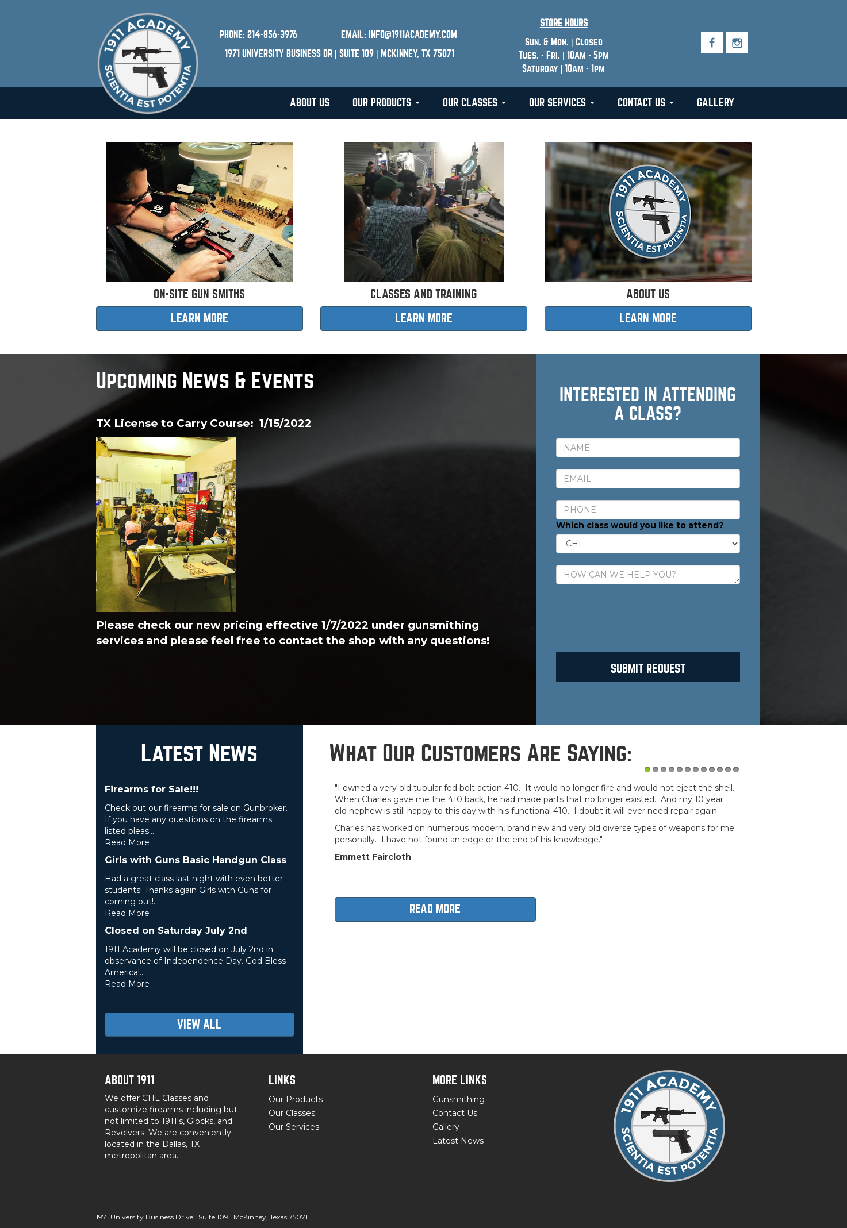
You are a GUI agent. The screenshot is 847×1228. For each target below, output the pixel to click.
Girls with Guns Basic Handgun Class (195, 859)
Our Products (386, 102)
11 (728, 769)
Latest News (458, 1140)
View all (199, 1024)
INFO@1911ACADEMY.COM (413, 35)
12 (736, 769)
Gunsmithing (458, 1099)
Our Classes (474, 102)
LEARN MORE (199, 318)
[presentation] (643, 618)
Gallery (715, 102)
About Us (309, 102)
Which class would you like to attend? (640, 525)
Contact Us (646, 102)
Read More (127, 842)
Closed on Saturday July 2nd (176, 930)
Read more (435, 909)
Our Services (562, 102)
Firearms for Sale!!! (151, 789)
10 (719, 769)
